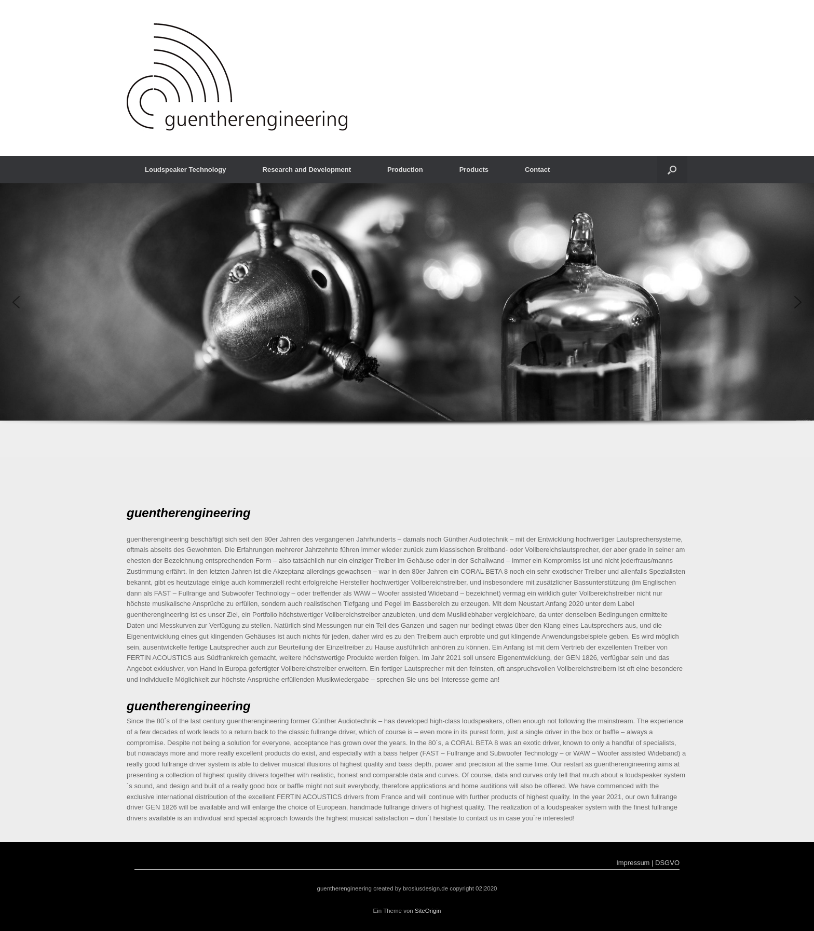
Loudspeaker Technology (185, 169)
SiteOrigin (428, 911)
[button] (672, 169)
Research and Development (307, 169)
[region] (407, 320)
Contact (537, 169)
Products (474, 169)
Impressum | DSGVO (648, 863)
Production (405, 169)
